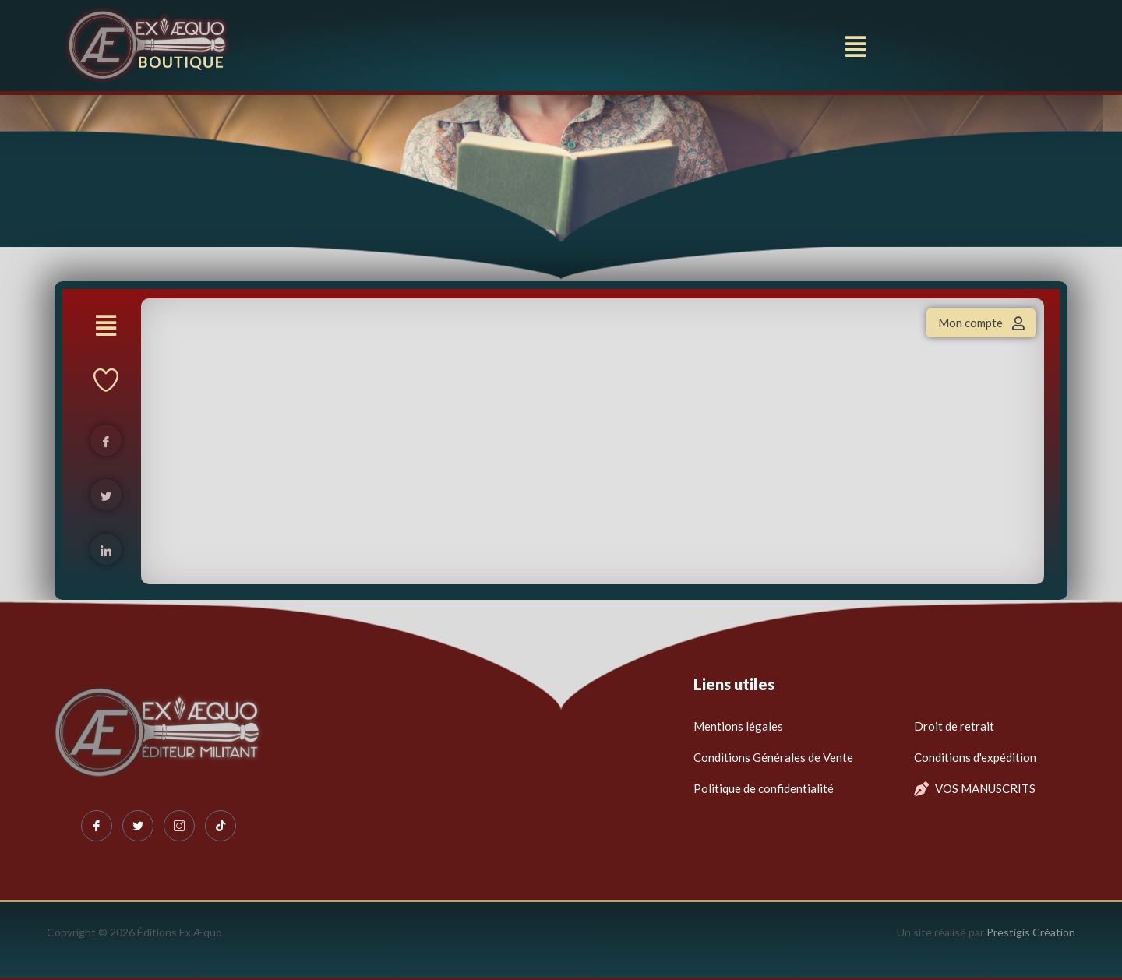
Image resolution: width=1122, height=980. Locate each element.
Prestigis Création (1030, 932)
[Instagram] (179, 825)
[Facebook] (96, 825)
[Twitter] (137, 825)
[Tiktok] (220, 825)
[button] (856, 46)
